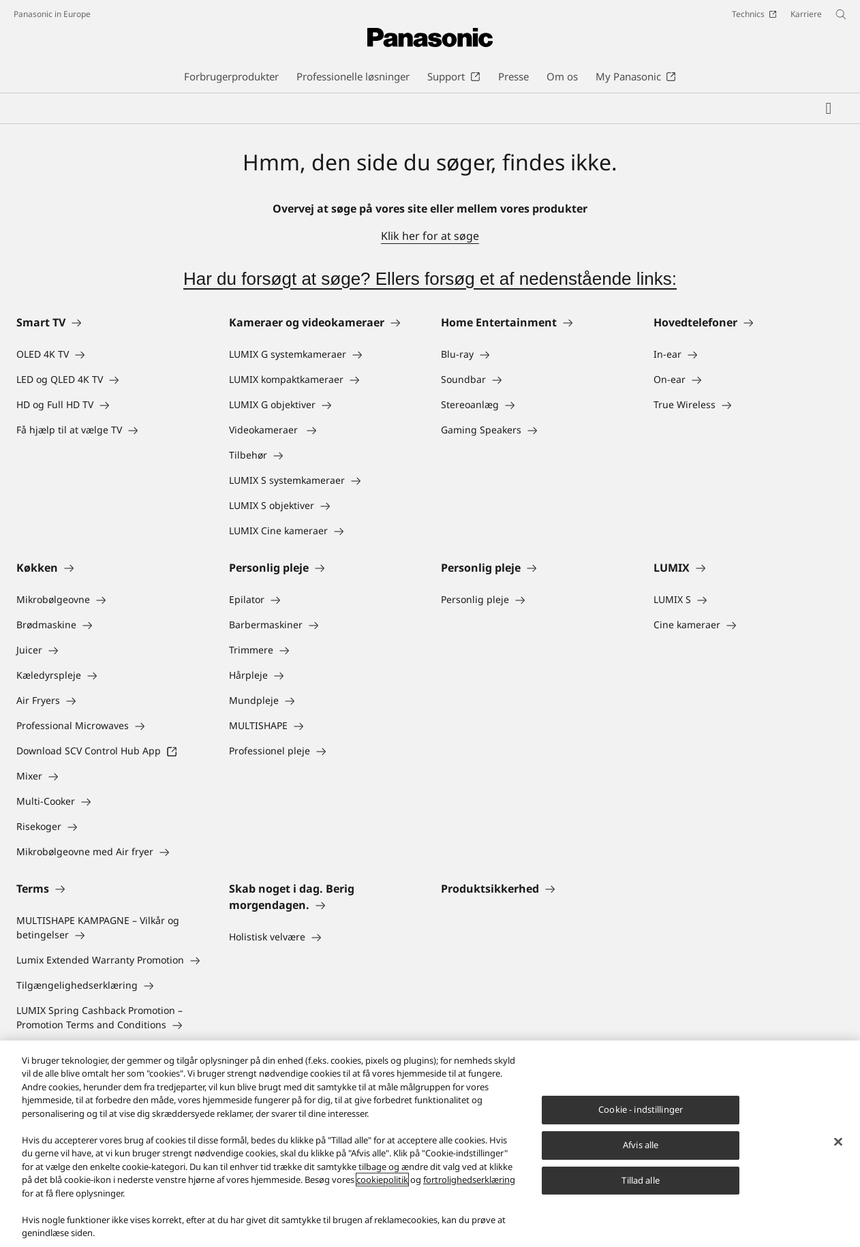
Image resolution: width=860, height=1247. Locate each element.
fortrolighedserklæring (469, 1179)
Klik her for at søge (430, 235)
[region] (430, 1144)
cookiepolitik (382, 1179)
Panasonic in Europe (52, 14)
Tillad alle (640, 1180)
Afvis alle (640, 1145)
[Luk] (838, 1142)
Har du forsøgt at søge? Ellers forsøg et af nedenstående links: (430, 278)
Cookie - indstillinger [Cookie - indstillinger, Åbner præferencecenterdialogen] (640, 1109)
